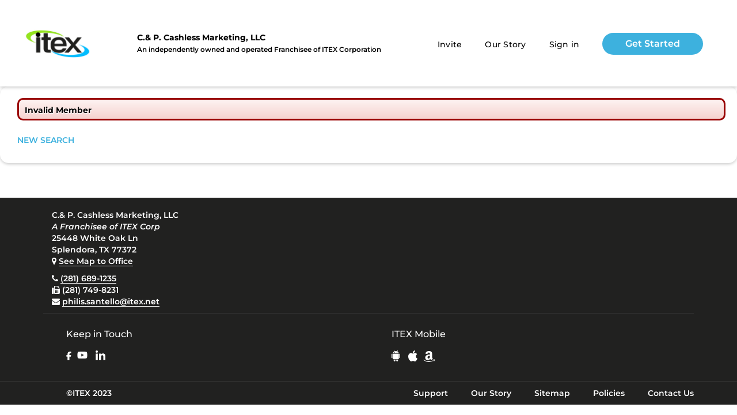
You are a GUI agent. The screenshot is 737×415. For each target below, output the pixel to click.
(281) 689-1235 (88, 278)
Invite (450, 44)
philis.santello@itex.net (110, 301)
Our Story (505, 44)
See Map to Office (96, 261)
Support (430, 393)
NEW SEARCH (45, 140)
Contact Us (671, 393)
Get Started (652, 43)
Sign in (564, 44)
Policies (609, 393)
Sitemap (552, 393)
